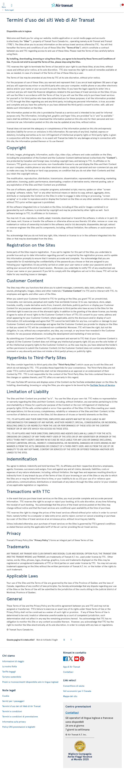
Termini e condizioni (12, 711)
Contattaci (68, 671)
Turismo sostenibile (11, 676)
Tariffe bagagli (9, 671)
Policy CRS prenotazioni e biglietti (18, 726)
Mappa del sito (70, 696)
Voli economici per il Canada (77, 691)
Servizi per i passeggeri (13, 701)
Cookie (5, 695)
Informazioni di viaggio (13, 661)
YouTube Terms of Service (102, 385)
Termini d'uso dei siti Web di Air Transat (21, 706)
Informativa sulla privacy (14, 721)
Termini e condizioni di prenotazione (20, 716)
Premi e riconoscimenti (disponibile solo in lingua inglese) (30, 681)
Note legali (9, 10)
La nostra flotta (9, 666)
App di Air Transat (71, 666)
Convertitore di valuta (73, 685)
